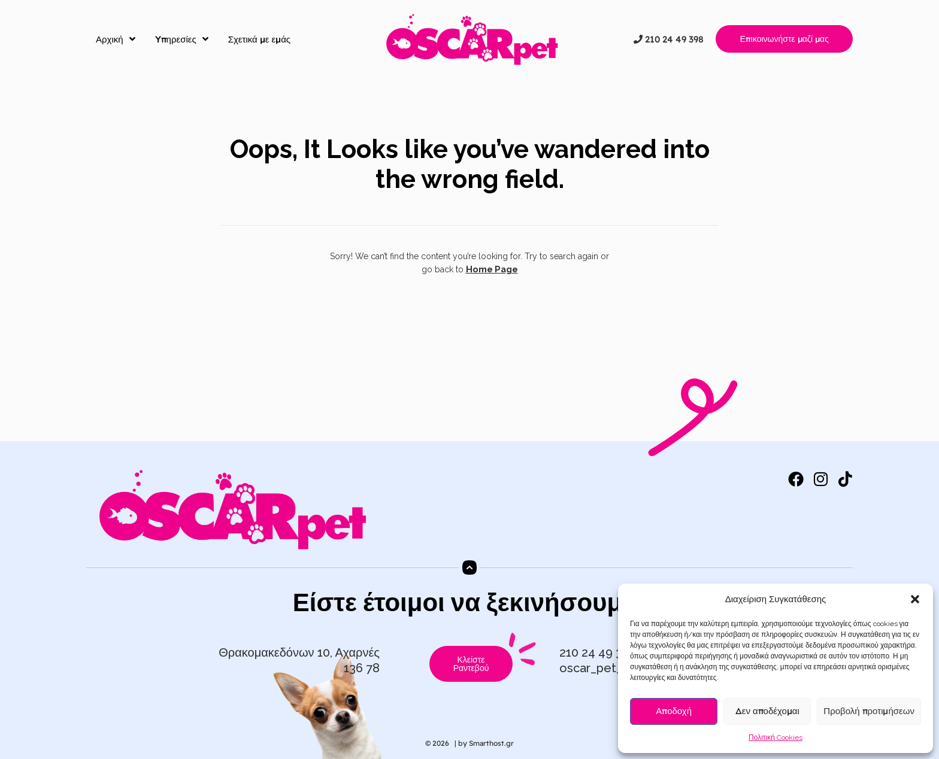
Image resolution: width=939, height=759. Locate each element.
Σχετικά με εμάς (259, 39)
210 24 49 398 (669, 39)
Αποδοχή (674, 711)
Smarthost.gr (491, 743)
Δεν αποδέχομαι (767, 711)
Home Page (492, 269)
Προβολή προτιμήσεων (868, 711)
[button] (915, 599)
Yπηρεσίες (181, 39)
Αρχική (115, 39)
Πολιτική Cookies (775, 737)
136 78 (362, 668)
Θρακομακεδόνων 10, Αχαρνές (299, 652)
